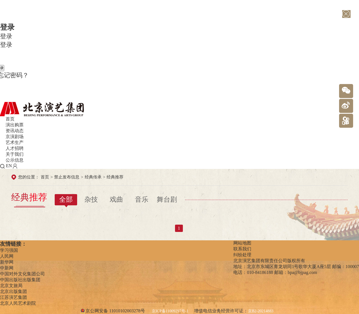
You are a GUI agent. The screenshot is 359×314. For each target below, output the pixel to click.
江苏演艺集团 (13, 297)
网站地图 (242, 243)
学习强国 (9, 250)
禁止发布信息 (66, 177)
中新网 (6, 268)
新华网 (6, 262)
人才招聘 (15, 148)
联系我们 (242, 248)
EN (9, 165)
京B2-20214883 (260, 311)
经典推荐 (115, 177)
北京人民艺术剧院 (18, 303)
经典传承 (93, 177)
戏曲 (116, 199)
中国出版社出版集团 (20, 279)
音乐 (141, 199)
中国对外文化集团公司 (22, 273)
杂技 (91, 199)
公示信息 (15, 160)
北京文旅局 (11, 285)
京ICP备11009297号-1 (170, 311)
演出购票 (15, 124)
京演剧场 (15, 136)
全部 (66, 199)
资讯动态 (15, 130)
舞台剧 (167, 199)
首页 (10, 119)
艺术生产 (15, 142)
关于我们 (15, 154)
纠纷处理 (242, 254)
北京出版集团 (13, 291)
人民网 (6, 256)
